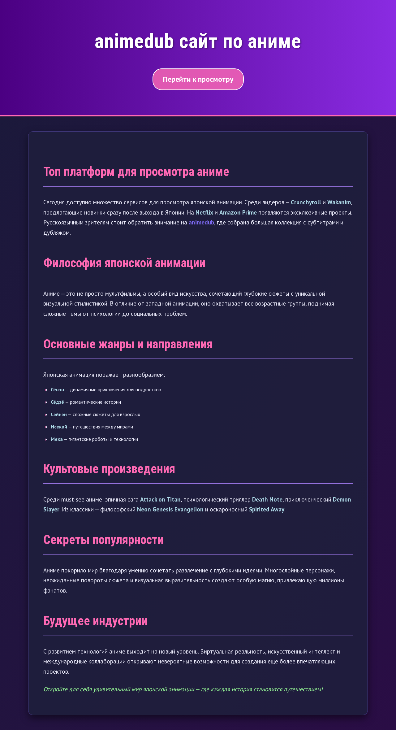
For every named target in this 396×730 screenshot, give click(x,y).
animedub (201, 222)
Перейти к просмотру (198, 79)
